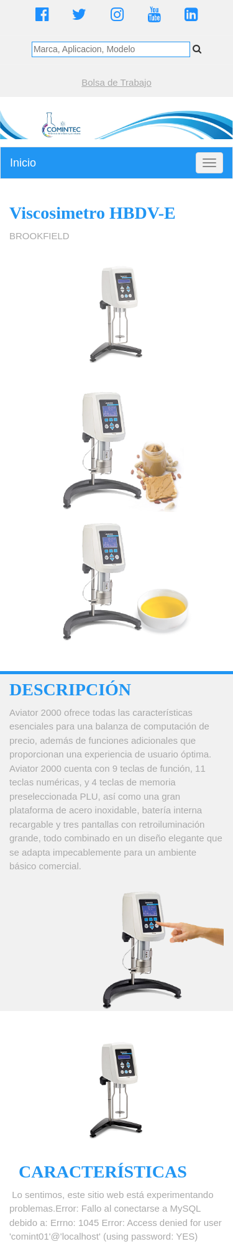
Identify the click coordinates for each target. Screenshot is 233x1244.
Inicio (23, 163)
